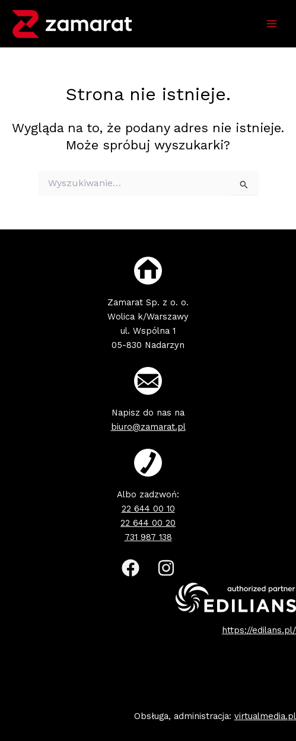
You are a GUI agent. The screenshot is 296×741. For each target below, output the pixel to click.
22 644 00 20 (148, 523)
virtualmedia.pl (265, 716)
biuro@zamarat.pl (148, 426)
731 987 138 (148, 537)
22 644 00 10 (148, 508)
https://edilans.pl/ (259, 630)
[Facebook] (130, 568)
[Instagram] (166, 568)
